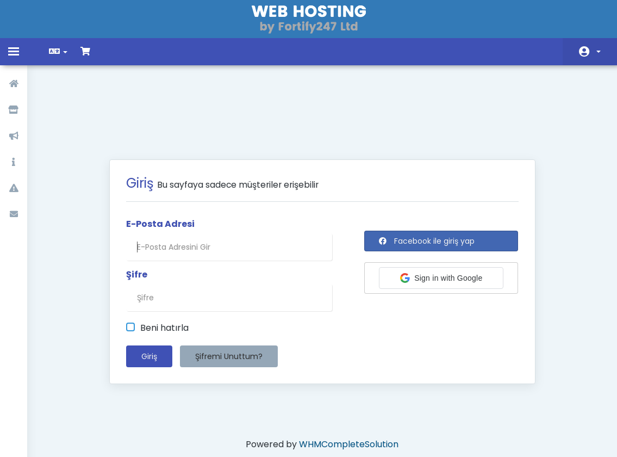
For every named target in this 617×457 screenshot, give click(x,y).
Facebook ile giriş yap (427, 185)
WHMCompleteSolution (348, 388)
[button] (441, 222)
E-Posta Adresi (160, 168)
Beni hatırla (157, 272)
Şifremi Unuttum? (229, 300)
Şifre (136, 219)
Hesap (598, 52)
